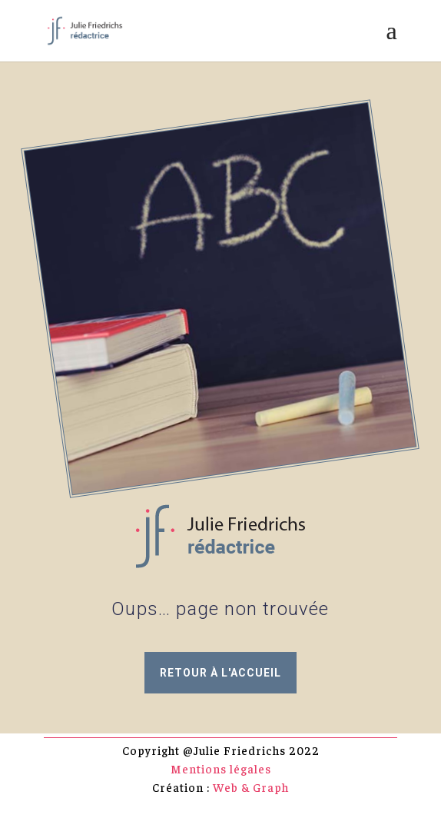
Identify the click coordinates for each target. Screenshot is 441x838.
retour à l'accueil (220, 673)
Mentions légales (221, 768)
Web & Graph (251, 787)
